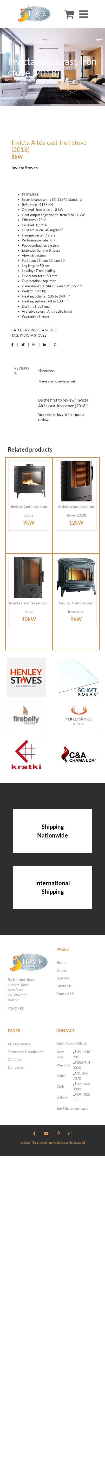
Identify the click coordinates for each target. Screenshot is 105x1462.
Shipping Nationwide (52, 831)
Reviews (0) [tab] (21, 370)
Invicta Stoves (44, 330)
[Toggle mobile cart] (69, 14)
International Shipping (52, 887)
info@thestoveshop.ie (72, 1108)
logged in (63, 414)
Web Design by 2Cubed (69, 1142)
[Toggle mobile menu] (84, 14)
